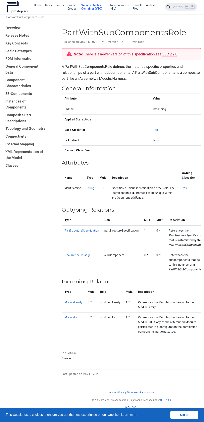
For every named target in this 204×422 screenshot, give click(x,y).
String (90, 188)
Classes (11, 165)
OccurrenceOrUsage (78, 255)
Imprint (113, 392)
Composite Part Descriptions (18, 118)
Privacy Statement (128, 392)
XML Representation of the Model (24, 155)
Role (156, 130)
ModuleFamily (73, 302)
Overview (13, 28)
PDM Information (19, 58)
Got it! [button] (184, 414)
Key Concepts (16, 43)
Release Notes (17, 35)
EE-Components (18, 94)
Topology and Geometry (25, 128)
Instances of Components (15, 104)
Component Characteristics (18, 83)
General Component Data (21, 69)
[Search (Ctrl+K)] (181, 7)
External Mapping (19, 144)
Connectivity (15, 136)
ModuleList (71, 317)
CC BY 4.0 (165, 400)
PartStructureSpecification (82, 230)
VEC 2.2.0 (169, 54)
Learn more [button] (129, 414)
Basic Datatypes (18, 51)
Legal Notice (147, 392)
